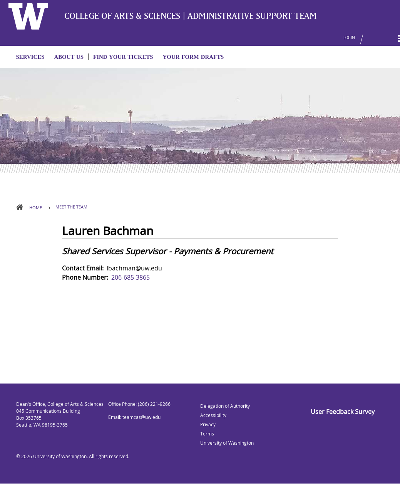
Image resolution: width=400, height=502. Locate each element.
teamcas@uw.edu (141, 417)
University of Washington (60, 456)
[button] (365, 34)
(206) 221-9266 (154, 404)
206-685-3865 (130, 277)
